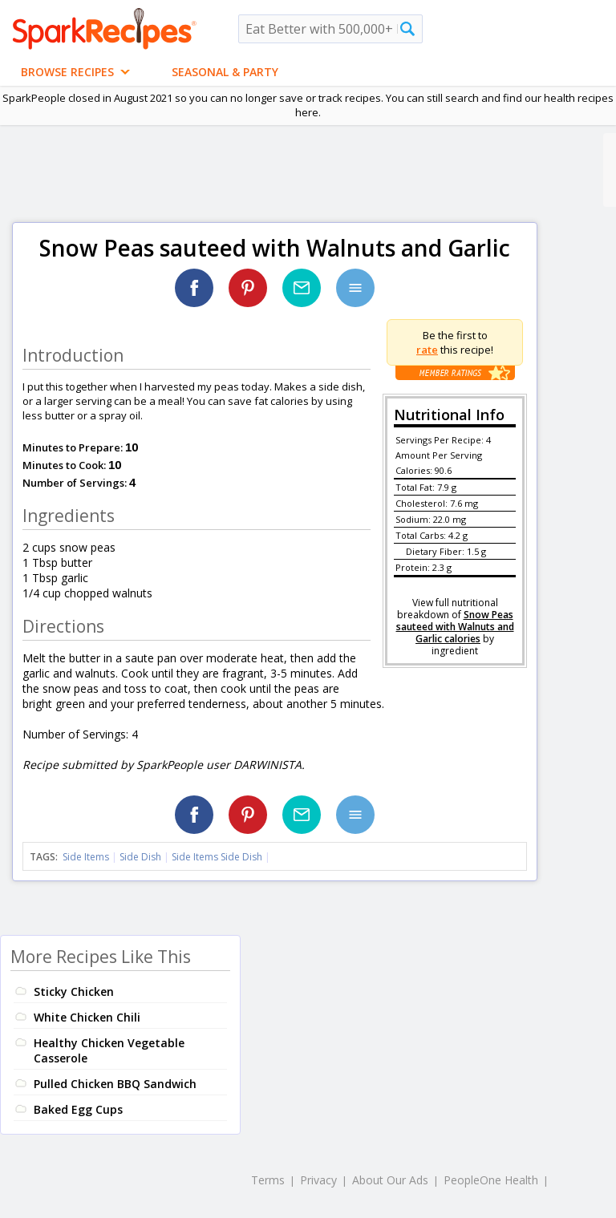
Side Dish (140, 857)
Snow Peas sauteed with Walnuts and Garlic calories (455, 626)
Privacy (318, 1180)
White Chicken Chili (87, 1017)
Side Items (86, 857)
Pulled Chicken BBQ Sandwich (115, 1083)
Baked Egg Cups (78, 1109)
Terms (268, 1180)
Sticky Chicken (74, 991)
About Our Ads (390, 1180)
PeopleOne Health (491, 1180)
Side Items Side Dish (217, 857)
